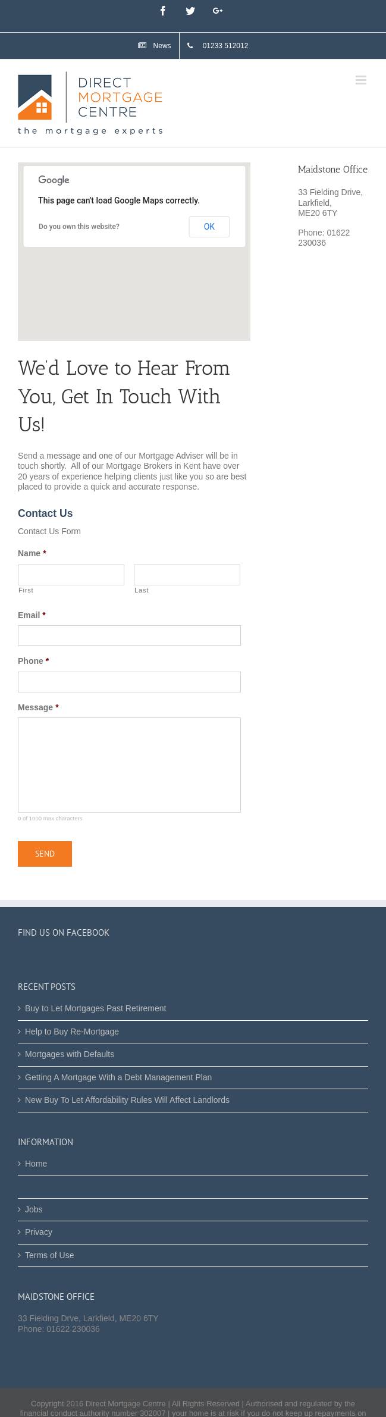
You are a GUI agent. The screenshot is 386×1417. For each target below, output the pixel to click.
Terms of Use (49, 1255)
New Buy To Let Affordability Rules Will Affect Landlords (127, 1100)
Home (36, 1163)
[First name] (71, 575)
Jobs (34, 1209)
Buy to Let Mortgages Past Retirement (95, 1008)
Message (38, 707)
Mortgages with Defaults (69, 1054)
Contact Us (45, 1186)
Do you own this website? (79, 226)
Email (32, 615)
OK (209, 226)
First (25, 590)
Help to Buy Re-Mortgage (72, 1031)
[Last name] (187, 575)
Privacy (38, 1232)
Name (32, 553)
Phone (33, 661)
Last (141, 590)
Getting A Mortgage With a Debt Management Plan (118, 1077)
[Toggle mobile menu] (362, 80)
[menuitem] (154, 46)
